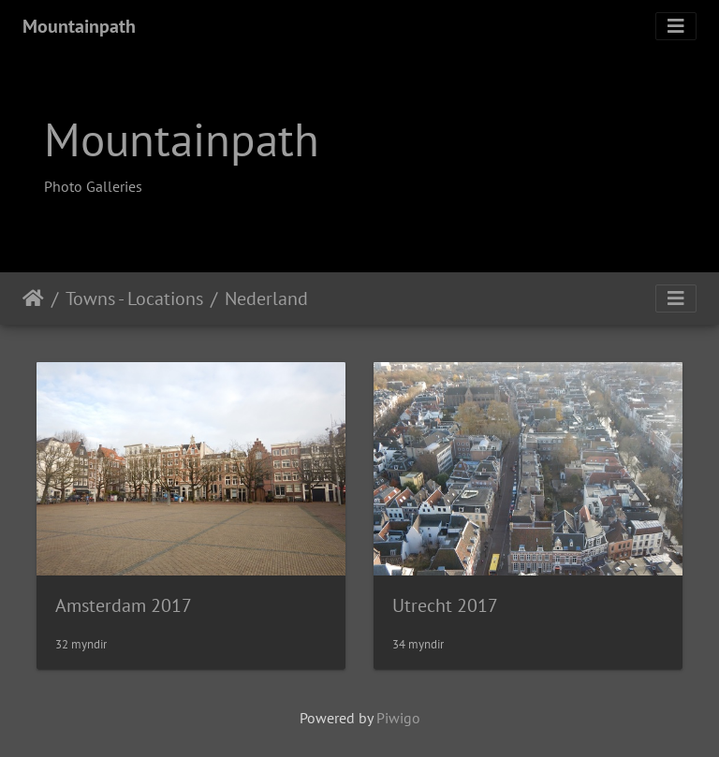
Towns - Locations (134, 298)
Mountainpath (79, 26)
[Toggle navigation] (676, 26)
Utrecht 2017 (445, 605)
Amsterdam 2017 (123, 605)
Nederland (266, 298)
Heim (33, 298)
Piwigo (398, 717)
